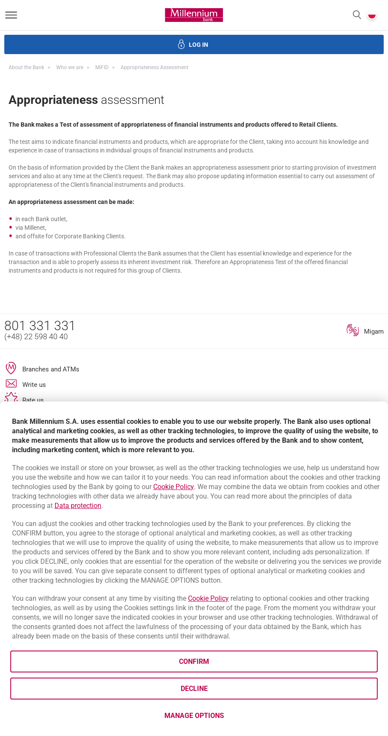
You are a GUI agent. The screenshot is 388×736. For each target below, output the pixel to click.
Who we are (69, 67)
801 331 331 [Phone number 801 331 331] (40, 325)
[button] (356, 15)
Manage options (194, 716)
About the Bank (26, 67)
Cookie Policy (173, 487)
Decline (194, 688)
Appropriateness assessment (154, 67)
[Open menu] (11, 15)
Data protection (78, 506)
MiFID (102, 67)
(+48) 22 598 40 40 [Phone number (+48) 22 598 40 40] (36, 336)
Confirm (194, 661)
